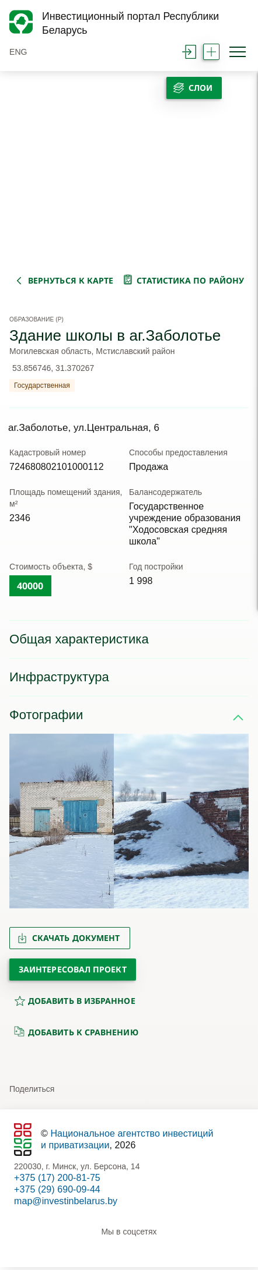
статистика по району (190, 277)
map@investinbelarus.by (65, 1204)
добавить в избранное (74, 1003)
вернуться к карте (70, 277)
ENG (18, 51)
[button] (23, 824)
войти (189, 52)
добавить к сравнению (76, 1035)
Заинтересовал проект (73, 972)
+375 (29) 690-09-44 (57, 1192)
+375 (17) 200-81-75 (57, 1181)
